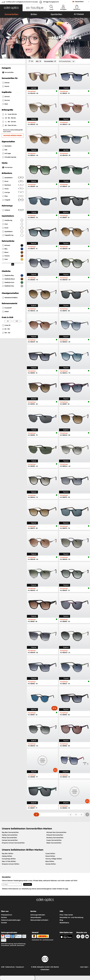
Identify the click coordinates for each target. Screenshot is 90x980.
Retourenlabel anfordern (39, 920)
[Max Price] (16, 321)
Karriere (4, 917)
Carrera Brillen (50, 864)
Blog (61, 920)
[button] (11, 7)
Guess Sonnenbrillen (54, 840)
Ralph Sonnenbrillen (53, 843)
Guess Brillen (50, 853)
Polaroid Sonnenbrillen (54, 835)
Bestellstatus (64, 923)
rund (12, 228)
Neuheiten (6, 146)
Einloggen (63, 9)
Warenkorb (76, 9)
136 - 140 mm (9, 121)
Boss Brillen (49, 861)
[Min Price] (7, 321)
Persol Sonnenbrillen (9, 837)
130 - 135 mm (9, 118)
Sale (4, 150)
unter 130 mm (9, 114)
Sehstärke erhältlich (10, 297)
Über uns (4, 911)
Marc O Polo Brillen (9, 861)
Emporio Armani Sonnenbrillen (13, 843)
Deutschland (79, 1)
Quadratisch (12, 177)
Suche (51, 9)
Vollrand (12, 210)
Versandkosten (35, 917)
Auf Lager (6, 153)
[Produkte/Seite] (67, 61)
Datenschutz (10, 967)
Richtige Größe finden (12, 135)
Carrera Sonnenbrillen (10, 840)
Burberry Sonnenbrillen (54, 837)
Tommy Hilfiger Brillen (53, 859)
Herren (5, 86)
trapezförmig (12, 235)
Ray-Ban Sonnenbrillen (10, 832)
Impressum (20, 967)
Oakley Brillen (7, 856)
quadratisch (12, 231)
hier (66, 889)
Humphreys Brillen (9, 859)
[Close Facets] (12, 61)
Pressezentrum (6, 915)
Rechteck (12, 185)
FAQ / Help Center (66, 915)
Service (33, 911)
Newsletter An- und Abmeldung (71, 917)
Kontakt (4, 923)
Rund (12, 181)
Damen (5, 82)
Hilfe (61, 911)
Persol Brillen (50, 856)
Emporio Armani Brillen (10, 864)
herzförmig (12, 220)
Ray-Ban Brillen (7, 853)
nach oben (84, 967)
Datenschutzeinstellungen (10, 920)
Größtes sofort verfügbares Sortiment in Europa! (22, 2)
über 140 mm (9, 125)
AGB (2, 967)
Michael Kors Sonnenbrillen (56, 832)
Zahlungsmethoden (37, 915)
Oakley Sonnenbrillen (10, 835)
